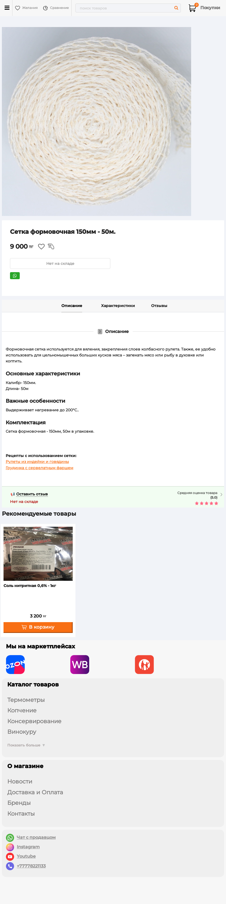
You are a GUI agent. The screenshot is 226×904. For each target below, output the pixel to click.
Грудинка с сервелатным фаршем (39, 467)
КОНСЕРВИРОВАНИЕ (34, 721)
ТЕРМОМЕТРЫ (26, 699)
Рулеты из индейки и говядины (37, 461)
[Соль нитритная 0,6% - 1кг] (38, 554)
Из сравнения (51, 246)
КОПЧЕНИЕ (21, 710)
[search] (128, 8)
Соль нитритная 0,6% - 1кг (30, 585)
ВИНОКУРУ (21, 731)
